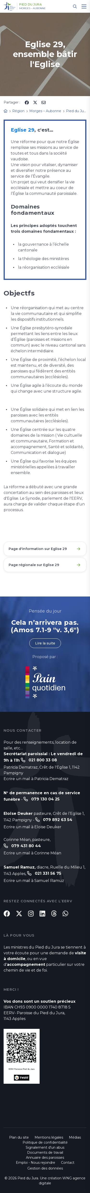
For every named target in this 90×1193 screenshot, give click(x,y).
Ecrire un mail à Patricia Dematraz (36, 778)
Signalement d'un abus (45, 1147)
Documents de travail (45, 1152)
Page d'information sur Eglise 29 (38, 549)
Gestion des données (45, 1168)
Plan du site (19, 1137)
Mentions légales (49, 1137)
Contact (67, 1162)
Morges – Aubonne (32, 8)
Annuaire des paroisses (45, 1157)
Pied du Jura (30, 4)
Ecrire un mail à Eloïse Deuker (32, 827)
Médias (75, 1137)
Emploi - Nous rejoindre (35, 1162)
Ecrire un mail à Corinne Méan (32, 853)
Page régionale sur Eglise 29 (34, 565)
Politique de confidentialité (45, 1142)
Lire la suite (45, 643)
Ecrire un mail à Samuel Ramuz (34, 880)
